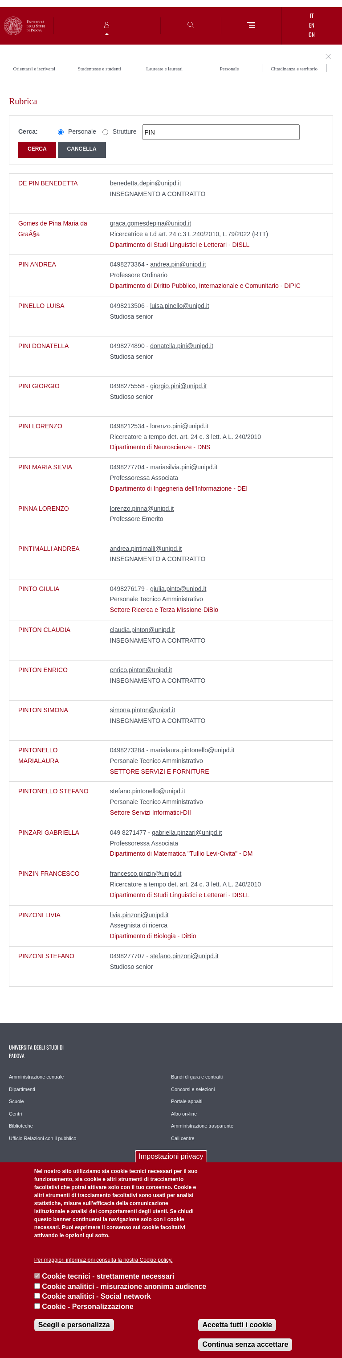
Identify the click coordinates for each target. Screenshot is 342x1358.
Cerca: (28, 131)
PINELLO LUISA (41, 305)
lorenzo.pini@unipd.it (179, 426)
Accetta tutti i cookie (237, 1325)
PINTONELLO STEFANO (53, 791)
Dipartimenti (22, 1089)
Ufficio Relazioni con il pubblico (42, 1138)
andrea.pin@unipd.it (178, 264)
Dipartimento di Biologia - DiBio (153, 936)
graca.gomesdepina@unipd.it (150, 223)
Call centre (183, 1138)
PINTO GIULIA (38, 588)
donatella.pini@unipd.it (181, 345)
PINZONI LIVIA (39, 915)
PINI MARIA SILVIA (45, 467)
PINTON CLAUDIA (44, 629)
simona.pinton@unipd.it (142, 710)
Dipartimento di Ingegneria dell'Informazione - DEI (179, 488)
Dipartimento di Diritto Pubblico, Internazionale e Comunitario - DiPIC (205, 285)
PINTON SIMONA (43, 710)
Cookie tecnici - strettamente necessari (108, 1276)
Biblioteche (21, 1125)
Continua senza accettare (245, 1344)
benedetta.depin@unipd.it (145, 183)
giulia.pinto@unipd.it (178, 588)
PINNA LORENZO (43, 508)
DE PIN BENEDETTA (48, 183)
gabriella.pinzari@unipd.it (187, 832)
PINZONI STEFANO (46, 956)
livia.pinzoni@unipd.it (139, 915)
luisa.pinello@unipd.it (179, 305)
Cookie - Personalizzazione (87, 1306)
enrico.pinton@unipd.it (141, 669)
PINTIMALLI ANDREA (49, 548)
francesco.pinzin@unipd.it (146, 873)
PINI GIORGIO (39, 386)
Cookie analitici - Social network (96, 1296)
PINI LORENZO (40, 426)
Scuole (16, 1101)
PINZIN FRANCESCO (49, 873)
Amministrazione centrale (36, 1076)
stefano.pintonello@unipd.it (147, 791)
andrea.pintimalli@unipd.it (146, 548)
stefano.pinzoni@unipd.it (184, 956)
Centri (15, 1113)
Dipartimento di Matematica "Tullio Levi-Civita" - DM (181, 853)
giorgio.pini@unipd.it (178, 386)
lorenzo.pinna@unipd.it (142, 508)
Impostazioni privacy (171, 1156)
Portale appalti (186, 1101)
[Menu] (251, 25)
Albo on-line (184, 1113)
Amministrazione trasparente (202, 1125)
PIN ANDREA (37, 264)
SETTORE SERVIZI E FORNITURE (159, 771)
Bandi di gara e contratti (197, 1076)
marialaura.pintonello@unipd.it (192, 750)
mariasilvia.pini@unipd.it (183, 467)
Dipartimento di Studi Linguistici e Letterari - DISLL (180, 244)
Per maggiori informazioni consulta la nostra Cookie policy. (103, 1260)
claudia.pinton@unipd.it (142, 629)
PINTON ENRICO (43, 669)
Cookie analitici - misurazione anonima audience (124, 1286)
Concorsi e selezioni (193, 1089)
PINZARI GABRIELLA (48, 832)
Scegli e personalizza (74, 1325)
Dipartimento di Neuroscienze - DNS (160, 447)
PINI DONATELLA (43, 345)
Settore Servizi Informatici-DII (150, 812)
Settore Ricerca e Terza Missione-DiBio (164, 609)
